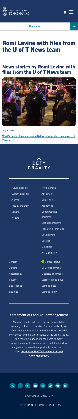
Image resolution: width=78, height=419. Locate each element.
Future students (19, 187)
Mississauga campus (52, 273)
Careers (13, 267)
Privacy (12, 279)
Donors (15, 211)
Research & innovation (53, 228)
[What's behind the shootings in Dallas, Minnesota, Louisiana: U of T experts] (39, 109)
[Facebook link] (20, 385)
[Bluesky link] (58, 385)
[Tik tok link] (50, 385)
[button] (65, 12)
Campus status (52, 261)
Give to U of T (48, 199)
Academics (47, 205)
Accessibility (15, 273)
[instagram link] (27, 385)
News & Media (48, 187)
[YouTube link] (35, 385)
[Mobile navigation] (71, 11)
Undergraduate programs (49, 214)
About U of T (47, 193)
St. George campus (51, 267)
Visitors (15, 217)
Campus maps (48, 285)
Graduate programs (51, 222)
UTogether (46, 246)
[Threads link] (65, 385)
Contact (13, 261)
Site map (13, 291)
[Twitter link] (12, 385)
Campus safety (49, 291)
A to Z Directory (49, 252)
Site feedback (16, 285)
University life (48, 234)
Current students (20, 193)
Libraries (45, 240)
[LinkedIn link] (43, 385)
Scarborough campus (52, 279)
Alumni (15, 199)
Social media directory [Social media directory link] (39, 395)
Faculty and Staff (20, 205)
